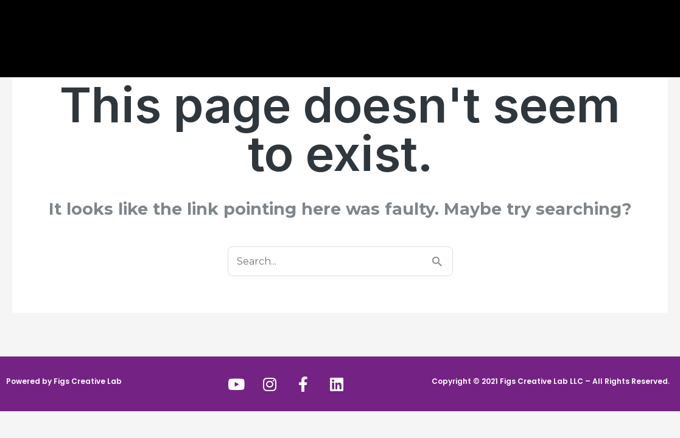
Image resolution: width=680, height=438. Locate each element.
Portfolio (431, 32)
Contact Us (500, 32)
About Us (172, 34)
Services (246, 34)
